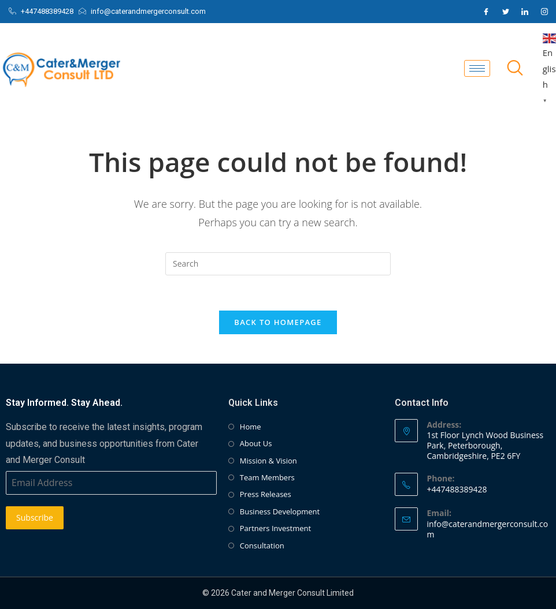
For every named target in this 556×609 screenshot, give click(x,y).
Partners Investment (275, 528)
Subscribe (34, 517)
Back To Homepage (277, 322)
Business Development (280, 511)
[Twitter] (505, 11)
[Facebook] (486, 11)
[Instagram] (544, 11)
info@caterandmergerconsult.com (487, 529)
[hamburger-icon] (477, 68)
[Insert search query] (278, 263)
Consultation (262, 545)
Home (250, 426)
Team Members (267, 477)
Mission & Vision (268, 460)
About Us (256, 443)
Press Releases (265, 494)
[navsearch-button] (515, 68)
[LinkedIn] (524, 11)
